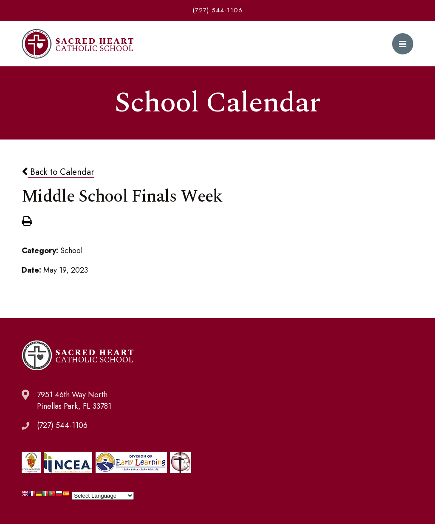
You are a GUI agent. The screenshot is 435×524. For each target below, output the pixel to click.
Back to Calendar (58, 171)
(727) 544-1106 (217, 10)
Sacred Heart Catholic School (77, 44)
